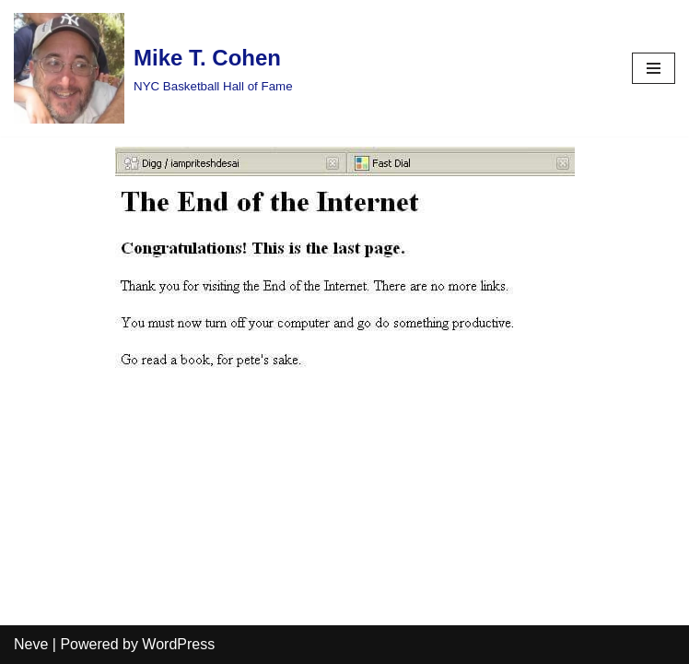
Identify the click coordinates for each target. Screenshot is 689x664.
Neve (31, 644)
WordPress (178, 644)
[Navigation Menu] (653, 68)
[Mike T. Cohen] (153, 68)
